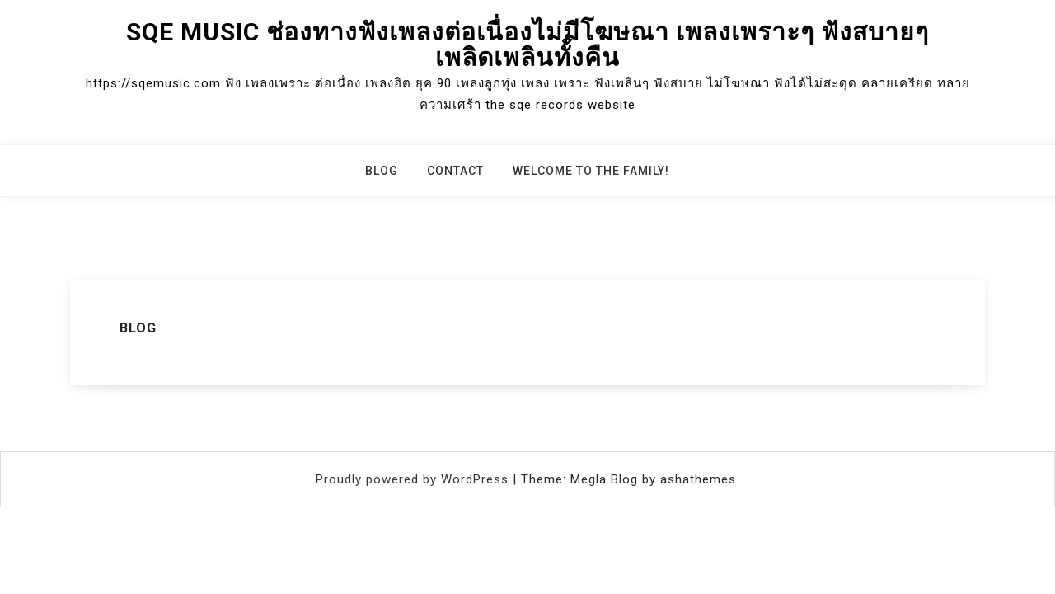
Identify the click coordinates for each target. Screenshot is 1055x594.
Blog (381, 170)
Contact (455, 170)
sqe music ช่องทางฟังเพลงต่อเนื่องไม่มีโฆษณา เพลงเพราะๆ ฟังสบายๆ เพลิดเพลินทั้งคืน (527, 44)
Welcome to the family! (591, 170)
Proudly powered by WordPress (414, 479)
